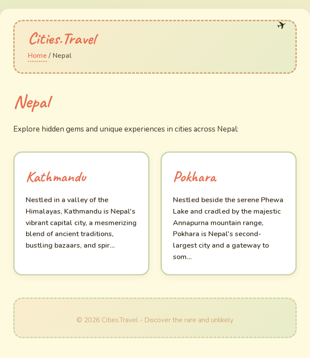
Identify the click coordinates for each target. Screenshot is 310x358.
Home (37, 55)
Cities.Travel (62, 38)
